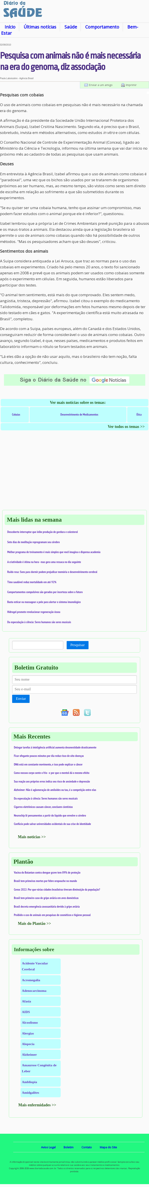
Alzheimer (29, 1054)
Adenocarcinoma (34, 990)
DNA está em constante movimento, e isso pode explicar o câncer (48, 764)
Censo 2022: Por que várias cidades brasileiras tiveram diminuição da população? (57, 889)
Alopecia (28, 1044)
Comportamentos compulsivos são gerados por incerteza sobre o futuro (45, 592)
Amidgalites (30, 1092)
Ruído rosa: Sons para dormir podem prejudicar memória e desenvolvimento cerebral (52, 572)
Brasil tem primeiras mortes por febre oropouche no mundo (45, 881)
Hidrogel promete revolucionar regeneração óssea (33, 612)
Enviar (21, 699)
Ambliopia (29, 1082)
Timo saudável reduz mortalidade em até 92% (31, 582)
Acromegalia (31, 980)
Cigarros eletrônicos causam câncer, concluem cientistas (43, 807)
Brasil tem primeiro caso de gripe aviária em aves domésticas (46, 898)
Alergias (28, 1033)
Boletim (69, 1147)
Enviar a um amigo (101, 85)
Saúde (70, 27)
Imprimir (131, 85)
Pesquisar (77, 645)
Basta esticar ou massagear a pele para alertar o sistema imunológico (44, 602)
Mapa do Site (108, 1147)
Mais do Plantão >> (34, 923)
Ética (139, 414)
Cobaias (16, 414)
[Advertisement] (74, 475)
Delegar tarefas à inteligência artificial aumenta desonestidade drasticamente (55, 747)
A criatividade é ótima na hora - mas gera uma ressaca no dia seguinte (44, 562)
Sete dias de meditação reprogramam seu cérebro (33, 542)
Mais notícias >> (32, 837)
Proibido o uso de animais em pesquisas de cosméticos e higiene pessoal (52, 915)
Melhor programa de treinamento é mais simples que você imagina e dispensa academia (53, 552)
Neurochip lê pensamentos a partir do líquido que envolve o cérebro (50, 815)
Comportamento (102, 27)
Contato (86, 1147)
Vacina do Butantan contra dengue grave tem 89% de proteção (47, 872)
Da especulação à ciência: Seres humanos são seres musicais (39, 622)
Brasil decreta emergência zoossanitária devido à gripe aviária (47, 906)
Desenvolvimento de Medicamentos (79, 414)
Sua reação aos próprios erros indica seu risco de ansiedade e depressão (52, 781)
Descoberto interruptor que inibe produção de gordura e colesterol (42, 532)
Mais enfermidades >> (37, 1105)
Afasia (26, 1001)
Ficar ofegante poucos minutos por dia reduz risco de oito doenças (49, 756)
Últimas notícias (40, 27)
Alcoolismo (30, 1022)
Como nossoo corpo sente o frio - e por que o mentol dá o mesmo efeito (51, 773)
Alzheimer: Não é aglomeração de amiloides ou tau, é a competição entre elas (55, 790)
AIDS (26, 1012)
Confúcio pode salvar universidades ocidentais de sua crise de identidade (52, 824)
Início (10, 27)
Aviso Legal (48, 1147)
